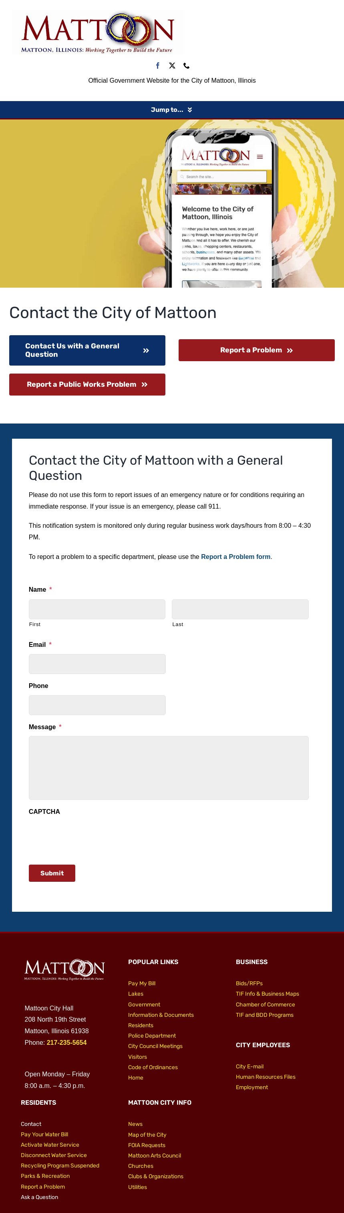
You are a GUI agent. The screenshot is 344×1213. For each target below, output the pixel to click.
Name (40, 589)
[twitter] (172, 65)
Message (45, 727)
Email (40, 644)
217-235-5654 (67, 1042)
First (35, 624)
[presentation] (90, 836)
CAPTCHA (44, 811)
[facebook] (158, 65)
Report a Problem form (235, 556)
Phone (38, 685)
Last (177, 624)
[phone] (186, 65)
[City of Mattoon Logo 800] (98, 13)
